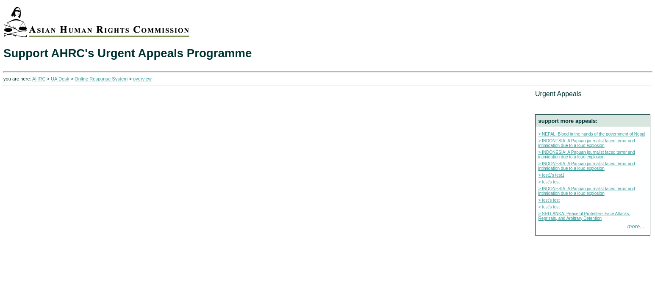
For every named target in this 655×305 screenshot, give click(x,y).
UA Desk (60, 78)
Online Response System (101, 78)
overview (142, 78)
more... (635, 226)
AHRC (38, 78)
